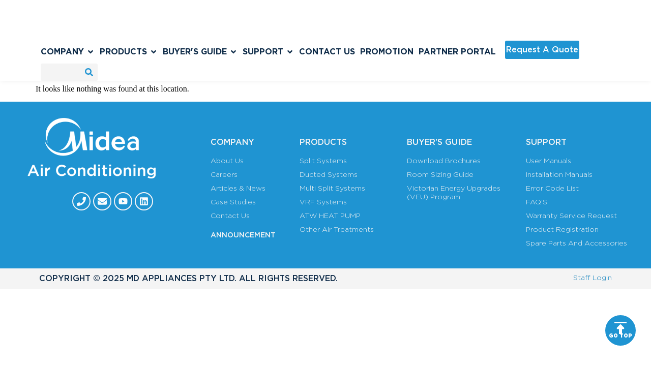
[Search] (89, 72)
